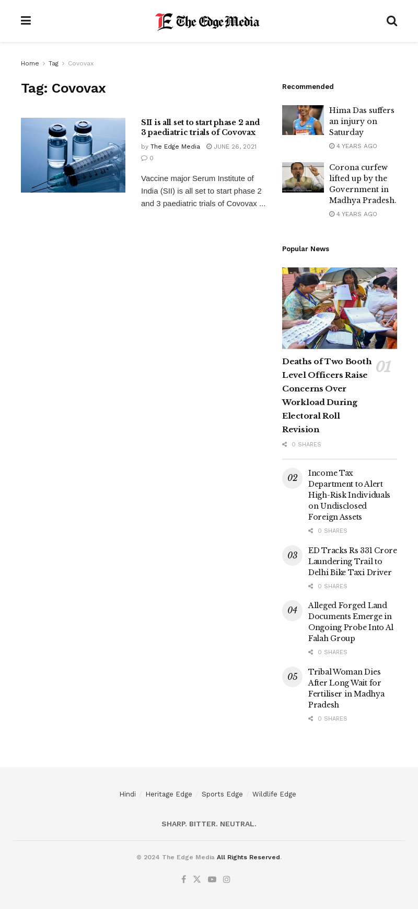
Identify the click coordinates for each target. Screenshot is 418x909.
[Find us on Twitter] (197, 879)
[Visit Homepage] (208, 20)
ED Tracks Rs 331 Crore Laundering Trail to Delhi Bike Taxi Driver (352, 561)
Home (30, 63)
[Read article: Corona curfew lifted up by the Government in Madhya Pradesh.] (303, 177)
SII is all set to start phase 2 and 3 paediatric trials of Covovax (200, 128)
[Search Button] (392, 21)
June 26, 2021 (231, 146)
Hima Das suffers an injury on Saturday (361, 121)
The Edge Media (175, 146)
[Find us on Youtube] (212, 879)
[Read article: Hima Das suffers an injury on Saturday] (303, 120)
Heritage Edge (168, 794)
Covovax (81, 63)
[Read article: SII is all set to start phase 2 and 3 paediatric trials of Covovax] (73, 155)
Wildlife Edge (274, 794)
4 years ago (353, 146)
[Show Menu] (26, 21)
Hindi (127, 794)
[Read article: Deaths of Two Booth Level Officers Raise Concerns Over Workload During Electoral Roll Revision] (339, 308)
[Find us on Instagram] (226, 879)
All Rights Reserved (248, 857)
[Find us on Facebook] (183, 879)
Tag (54, 63)
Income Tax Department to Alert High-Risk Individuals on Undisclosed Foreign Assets (349, 495)
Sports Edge (222, 794)
